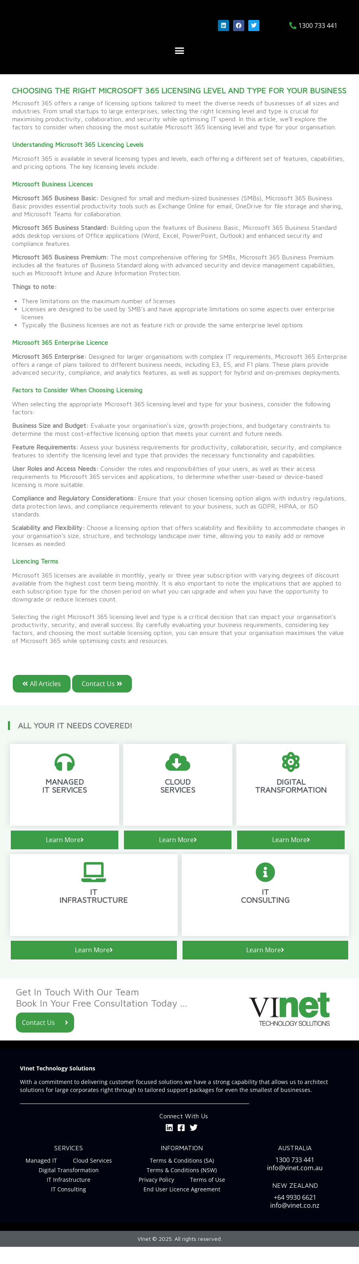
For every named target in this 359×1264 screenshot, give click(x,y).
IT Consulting (68, 1206)
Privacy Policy (156, 1197)
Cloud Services (92, 1177)
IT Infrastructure (68, 1197)
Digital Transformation (69, 1187)
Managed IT (41, 1177)
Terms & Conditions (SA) (182, 1177)
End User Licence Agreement (181, 1206)
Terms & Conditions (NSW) (182, 1187)
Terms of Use (207, 1197)
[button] (179, 68)
